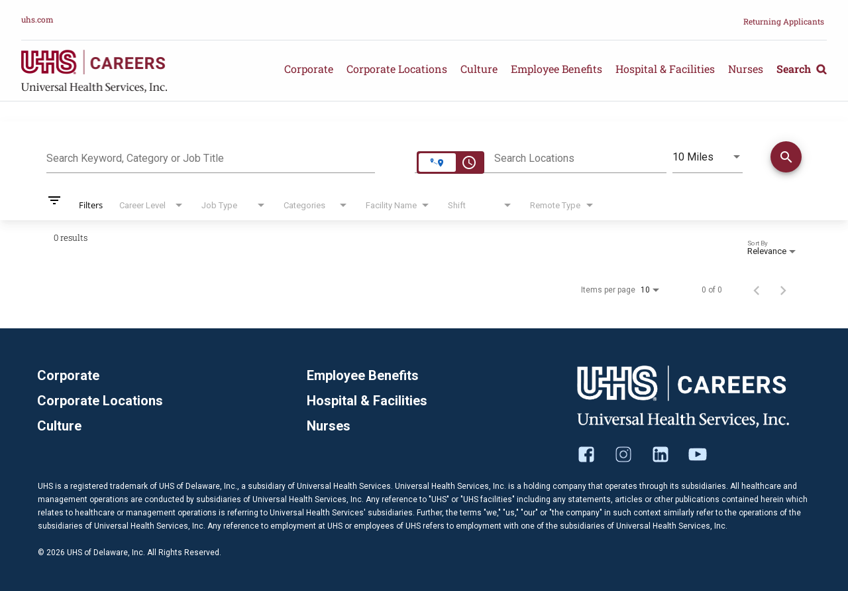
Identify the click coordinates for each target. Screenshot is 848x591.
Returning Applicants (783, 21)
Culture (479, 69)
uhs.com (37, 19)
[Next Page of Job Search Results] (783, 290)
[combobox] (210, 156)
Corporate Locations (396, 69)
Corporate (308, 69)
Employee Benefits (556, 69)
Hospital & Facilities (665, 69)
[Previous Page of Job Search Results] (756, 290)
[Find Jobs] (786, 159)
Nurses (745, 69)
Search (801, 69)
